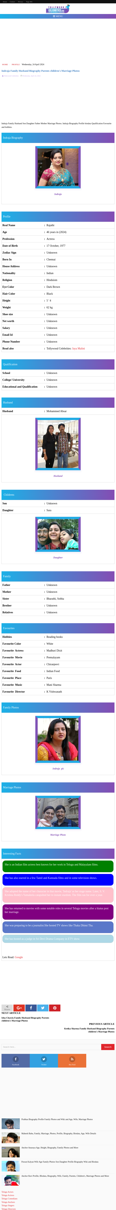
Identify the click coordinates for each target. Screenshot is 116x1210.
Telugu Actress (8, 1184)
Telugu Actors (7, 1181)
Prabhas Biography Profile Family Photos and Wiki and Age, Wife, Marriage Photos (57, 1108)
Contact (12, 2)
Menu (58, 16)
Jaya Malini (78, 348)
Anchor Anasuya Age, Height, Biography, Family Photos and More (49, 1137)
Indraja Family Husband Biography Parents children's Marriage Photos (41, 70)
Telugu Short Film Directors (13, 1201)
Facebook (15, 1050)
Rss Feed (72, 1050)
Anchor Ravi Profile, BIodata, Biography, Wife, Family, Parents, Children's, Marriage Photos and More (65, 1165)
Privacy (20, 2)
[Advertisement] (58, 40)
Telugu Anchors (8, 1191)
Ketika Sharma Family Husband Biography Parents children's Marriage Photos (89, 1019)
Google (19, 957)
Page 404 (29, 2)
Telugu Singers (8, 1195)
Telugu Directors (9, 1198)
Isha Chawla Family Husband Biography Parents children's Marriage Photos (25, 1019)
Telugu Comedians (9, 1188)
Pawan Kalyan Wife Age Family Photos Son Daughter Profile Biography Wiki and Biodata (59, 1151)
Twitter (44, 1050)
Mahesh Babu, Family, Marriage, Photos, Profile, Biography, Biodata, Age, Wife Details (58, 1122)
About (5, 2)
